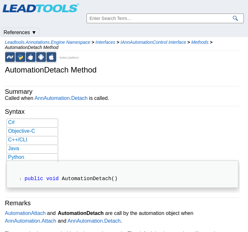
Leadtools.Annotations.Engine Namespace (47, 42)
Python (16, 157)
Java (13, 148)
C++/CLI (17, 139)
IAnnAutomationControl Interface (153, 42)
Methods (200, 42)
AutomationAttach (25, 214)
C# (11, 122)
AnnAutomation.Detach (61, 98)
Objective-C (21, 131)
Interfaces (105, 42)
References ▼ (20, 32)
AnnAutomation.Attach (30, 221)
